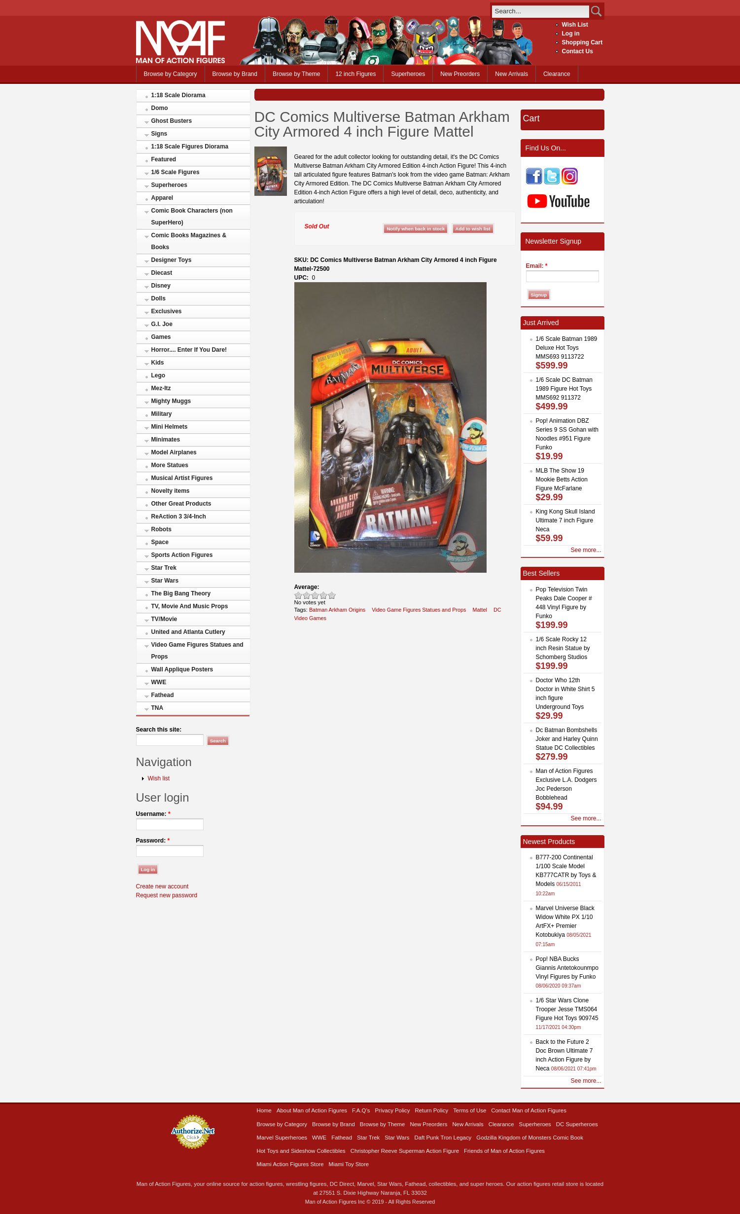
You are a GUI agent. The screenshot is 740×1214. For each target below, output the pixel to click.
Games (161, 336)
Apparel (162, 197)
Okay (307, 595)
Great (323, 595)
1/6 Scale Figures (175, 172)
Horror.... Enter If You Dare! (189, 349)
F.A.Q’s (361, 1110)
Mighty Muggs (171, 401)
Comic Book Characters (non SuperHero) (192, 216)
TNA (157, 707)
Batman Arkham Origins (337, 610)
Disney (161, 285)
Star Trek (163, 567)
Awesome (332, 595)
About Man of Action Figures (312, 1110)
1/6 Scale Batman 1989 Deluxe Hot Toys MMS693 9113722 (567, 347)
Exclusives (166, 311)
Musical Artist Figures (182, 478)
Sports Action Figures (182, 555)
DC (497, 610)
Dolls (158, 298)
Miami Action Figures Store (290, 1164)
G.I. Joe (162, 324)
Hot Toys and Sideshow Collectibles (301, 1151)
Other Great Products (181, 503)
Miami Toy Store (349, 1164)
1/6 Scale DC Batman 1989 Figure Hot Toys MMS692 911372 (564, 388)
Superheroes (408, 74)
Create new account (162, 886)
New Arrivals (511, 74)
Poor (298, 595)
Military (161, 413)
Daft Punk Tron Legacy (442, 1137)
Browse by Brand (234, 74)
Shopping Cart (582, 42)
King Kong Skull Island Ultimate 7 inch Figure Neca (565, 520)
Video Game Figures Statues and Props (197, 650)
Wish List (575, 24)
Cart (531, 118)
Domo (159, 108)
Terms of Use (469, 1110)
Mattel (479, 610)
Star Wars (165, 580)
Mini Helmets (169, 426)
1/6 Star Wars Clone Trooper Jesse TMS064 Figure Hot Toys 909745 (567, 1009)
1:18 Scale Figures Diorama (190, 146)
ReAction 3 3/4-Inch (178, 516)
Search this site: (159, 729)
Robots (161, 529)
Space (160, 542)
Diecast (162, 272)
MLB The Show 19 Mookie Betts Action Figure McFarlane (562, 479)
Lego (158, 375)
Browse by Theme (296, 74)
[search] (540, 11)
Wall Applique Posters (182, 669)
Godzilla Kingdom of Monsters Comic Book (529, 1137)
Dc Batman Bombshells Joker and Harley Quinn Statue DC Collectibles (567, 739)
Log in (571, 33)
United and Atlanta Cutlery (188, 631)
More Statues (169, 465)
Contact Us (577, 51)
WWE (159, 682)
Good (315, 595)
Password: (153, 840)
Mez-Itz (161, 388)
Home (264, 1110)
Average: (306, 587)
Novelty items (170, 490)
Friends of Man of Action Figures (504, 1151)
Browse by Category (170, 74)
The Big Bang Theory (181, 593)
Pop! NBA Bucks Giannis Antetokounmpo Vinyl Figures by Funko (567, 968)
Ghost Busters (171, 120)
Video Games (310, 618)
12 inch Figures (355, 74)
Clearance (556, 74)
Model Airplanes (174, 452)
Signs (159, 133)
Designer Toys (171, 260)
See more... (585, 550)
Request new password (167, 895)
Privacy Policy (392, 1110)
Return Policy (431, 1110)
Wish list (159, 778)
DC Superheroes (577, 1124)
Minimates (165, 439)
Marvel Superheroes (282, 1137)
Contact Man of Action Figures (528, 1110)
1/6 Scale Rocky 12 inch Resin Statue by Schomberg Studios (563, 648)
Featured (163, 159)
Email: (537, 265)
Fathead (162, 695)
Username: (153, 813)
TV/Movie (164, 619)
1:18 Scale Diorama (178, 95)
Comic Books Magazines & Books (189, 241)
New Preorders (460, 74)
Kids (157, 362)
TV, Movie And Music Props (189, 606)
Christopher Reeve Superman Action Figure (405, 1151)
